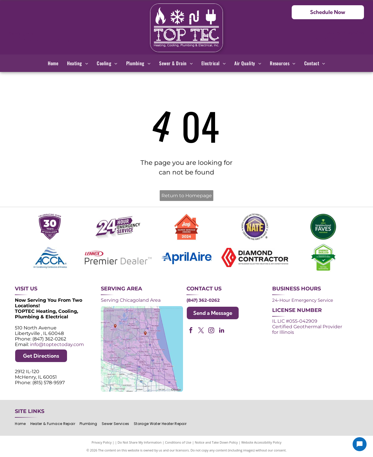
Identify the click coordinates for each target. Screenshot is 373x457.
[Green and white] (323, 257)
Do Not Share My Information (140, 442)
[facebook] (190, 331)
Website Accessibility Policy (261, 442)
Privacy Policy (102, 442)
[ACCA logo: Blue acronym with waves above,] (49, 257)
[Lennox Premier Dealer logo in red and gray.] (118, 257)
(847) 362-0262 (337, 40)
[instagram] (211, 331)
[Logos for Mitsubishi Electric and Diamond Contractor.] (254, 257)
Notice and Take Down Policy (216, 442)
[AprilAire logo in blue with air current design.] (186, 257)
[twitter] (201, 331)
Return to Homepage (186, 195)
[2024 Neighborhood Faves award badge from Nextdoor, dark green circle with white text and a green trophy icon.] (323, 226)
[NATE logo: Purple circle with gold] (254, 226)
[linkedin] (221, 331)
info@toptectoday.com (57, 344)
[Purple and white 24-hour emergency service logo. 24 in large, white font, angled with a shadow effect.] (118, 226)
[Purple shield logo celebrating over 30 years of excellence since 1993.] (49, 226)
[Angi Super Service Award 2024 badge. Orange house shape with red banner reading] (186, 226)
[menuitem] (53, 63)
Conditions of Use (178, 442)
